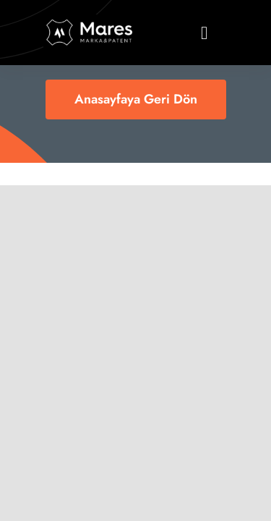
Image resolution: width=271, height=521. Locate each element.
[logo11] (89, 21)
